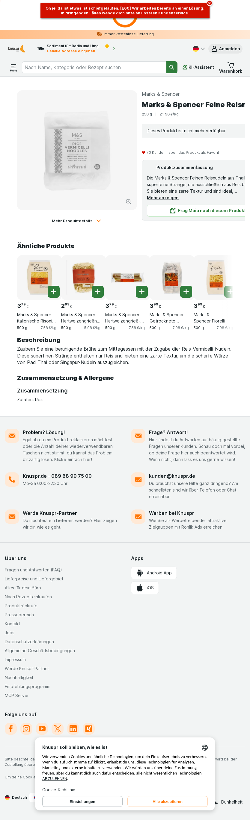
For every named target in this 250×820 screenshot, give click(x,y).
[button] (225, 49)
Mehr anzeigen (163, 197)
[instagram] (26, 729)
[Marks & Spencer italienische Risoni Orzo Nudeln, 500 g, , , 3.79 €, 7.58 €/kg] (39, 277)
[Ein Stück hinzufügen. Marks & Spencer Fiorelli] (230, 292)
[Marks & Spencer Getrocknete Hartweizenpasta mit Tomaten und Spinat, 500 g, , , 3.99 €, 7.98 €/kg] (172, 277)
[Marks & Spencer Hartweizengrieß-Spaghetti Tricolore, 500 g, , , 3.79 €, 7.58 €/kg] (127, 277)
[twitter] (58, 729)
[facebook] (11, 729)
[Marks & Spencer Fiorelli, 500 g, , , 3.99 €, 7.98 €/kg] (216, 277)
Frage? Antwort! (168, 432)
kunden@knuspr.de (172, 476)
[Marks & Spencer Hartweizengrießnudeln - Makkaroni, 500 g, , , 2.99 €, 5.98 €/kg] (83, 277)
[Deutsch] (198, 49)
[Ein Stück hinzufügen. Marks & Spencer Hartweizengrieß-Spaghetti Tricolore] (142, 292)
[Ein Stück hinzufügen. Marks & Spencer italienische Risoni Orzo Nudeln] (54, 292)
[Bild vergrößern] (128, 201)
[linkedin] (73, 729)
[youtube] (42, 729)
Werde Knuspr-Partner (50, 513)
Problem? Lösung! (44, 432)
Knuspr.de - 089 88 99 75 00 (57, 476)
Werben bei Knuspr (171, 513)
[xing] (89, 729)
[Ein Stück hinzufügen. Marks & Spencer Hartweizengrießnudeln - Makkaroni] (98, 292)
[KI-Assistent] (198, 67)
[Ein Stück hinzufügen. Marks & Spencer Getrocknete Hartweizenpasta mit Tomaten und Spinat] (186, 292)
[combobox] (94, 67)
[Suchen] (171, 67)
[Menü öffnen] (13, 67)
